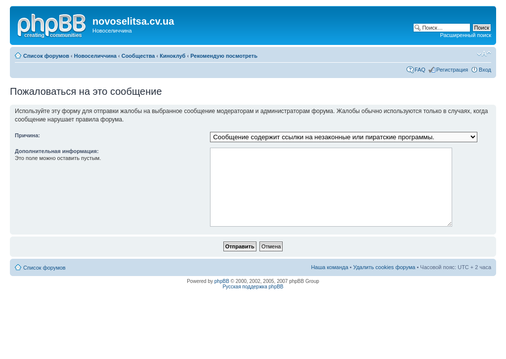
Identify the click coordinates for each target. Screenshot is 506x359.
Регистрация (452, 70)
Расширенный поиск (465, 35)
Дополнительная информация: (57, 151)
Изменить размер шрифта (484, 53)
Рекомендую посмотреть (223, 56)
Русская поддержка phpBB (252, 286)
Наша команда (329, 267)
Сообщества (138, 56)
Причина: (27, 135)
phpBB (221, 281)
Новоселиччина (95, 56)
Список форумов (46, 56)
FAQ (420, 70)
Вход (485, 70)
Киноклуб (172, 56)
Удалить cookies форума (384, 267)
